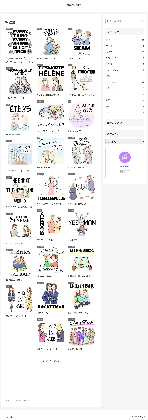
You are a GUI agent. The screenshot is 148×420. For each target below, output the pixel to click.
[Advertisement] (51, 379)
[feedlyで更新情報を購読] (124, 171)
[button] (142, 21)
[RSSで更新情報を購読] (128, 171)
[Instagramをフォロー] (121, 171)
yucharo (124, 166)
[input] (124, 21)
